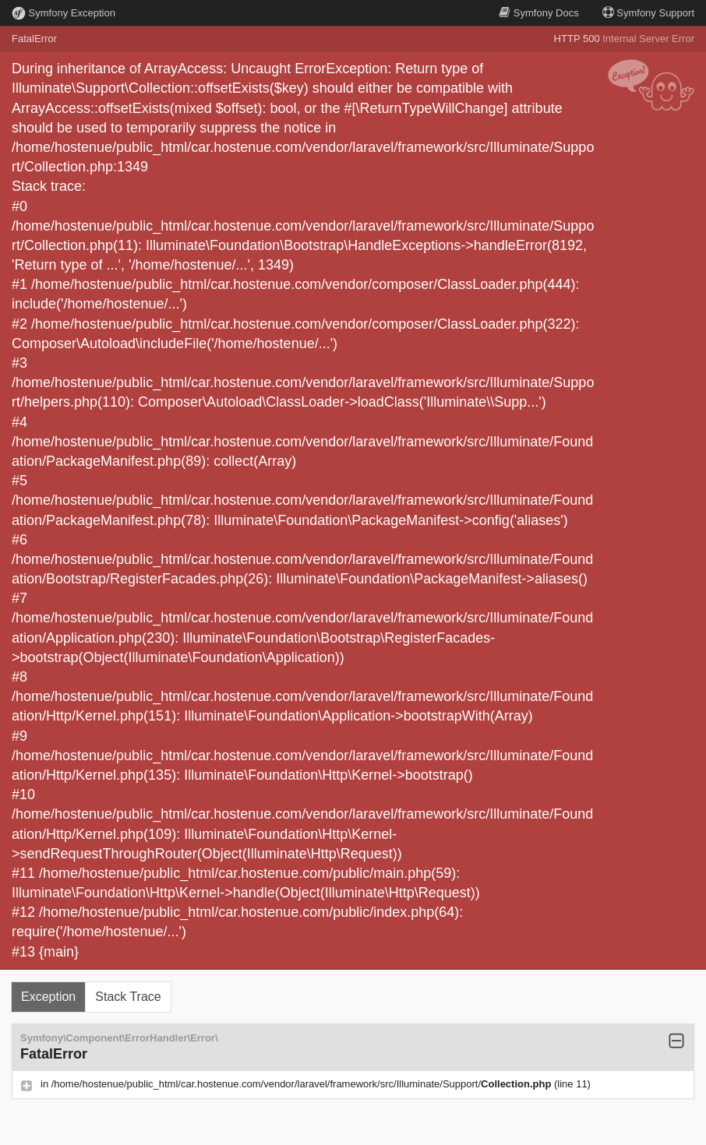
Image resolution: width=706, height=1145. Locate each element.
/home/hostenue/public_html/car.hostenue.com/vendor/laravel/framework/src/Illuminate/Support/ (302, 1084)
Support (648, 13)
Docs (538, 13)
